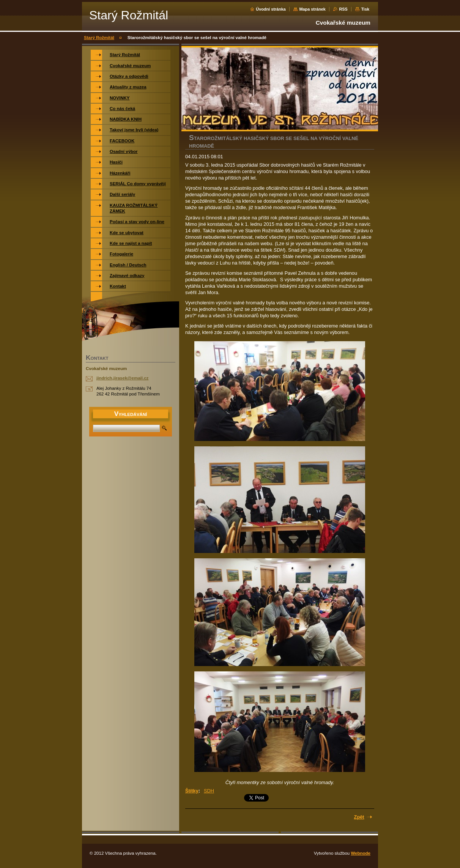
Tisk (365, 9)
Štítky (191, 791)
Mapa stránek (312, 9)
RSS (343, 9)
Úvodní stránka (271, 9)
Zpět (359, 817)
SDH (209, 791)
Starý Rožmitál (99, 37)
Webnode (360, 853)
